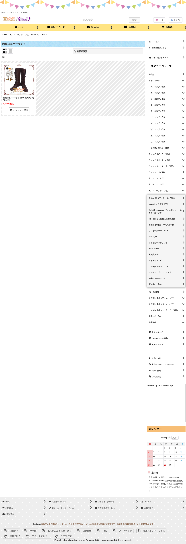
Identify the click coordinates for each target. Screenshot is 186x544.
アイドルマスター (40, 536)
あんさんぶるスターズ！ (59, 531)
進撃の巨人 (15, 536)
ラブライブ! (66, 536)
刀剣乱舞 (87, 531)
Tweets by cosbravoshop (160, 385)
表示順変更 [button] (80, 51)
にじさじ (14, 531)
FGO (105, 531)
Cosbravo (37, 524)
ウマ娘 (33, 531)
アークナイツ (125, 531)
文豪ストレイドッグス (154, 531)
